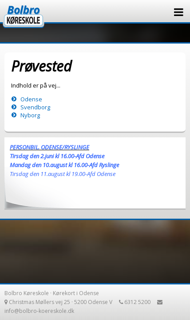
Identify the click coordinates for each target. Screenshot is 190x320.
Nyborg (30, 115)
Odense (31, 99)
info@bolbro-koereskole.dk (39, 311)
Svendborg (35, 107)
